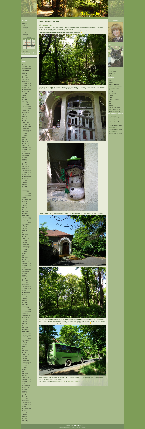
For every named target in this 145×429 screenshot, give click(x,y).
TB (64, 381)
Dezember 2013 (26, 333)
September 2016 (26, 269)
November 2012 (26, 358)
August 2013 (25, 341)
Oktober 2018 (25, 221)
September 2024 (26, 89)
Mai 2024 (24, 97)
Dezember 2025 (26, 66)
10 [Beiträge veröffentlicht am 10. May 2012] (29, 42)
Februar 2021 (25, 166)
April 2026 (24, 64)
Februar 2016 (25, 283)
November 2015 (26, 288)
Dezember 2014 (26, 310)
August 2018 (25, 225)
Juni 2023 (24, 114)
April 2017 (24, 255)
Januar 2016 (25, 284)
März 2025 (25, 78)
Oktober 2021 (25, 151)
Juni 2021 (24, 159)
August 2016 (25, 271)
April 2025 (24, 76)
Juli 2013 (24, 342)
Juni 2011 (24, 391)
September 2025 (26, 68)
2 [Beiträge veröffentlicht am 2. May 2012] (27, 41)
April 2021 (24, 163)
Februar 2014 (25, 329)
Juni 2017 (24, 252)
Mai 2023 (24, 116)
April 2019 (24, 209)
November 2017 (26, 242)
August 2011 (25, 387)
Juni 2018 (24, 228)
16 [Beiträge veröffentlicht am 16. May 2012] (27, 44)
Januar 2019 (25, 215)
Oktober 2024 (25, 87)
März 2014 (25, 327)
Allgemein (24, 23)
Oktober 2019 (25, 197)
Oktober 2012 (25, 360)
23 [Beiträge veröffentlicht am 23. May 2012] (27, 46)
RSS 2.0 (61, 381)
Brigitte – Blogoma (114, 84)
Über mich (111, 75)
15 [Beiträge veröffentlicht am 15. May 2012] (25, 44)
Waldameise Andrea (114, 111)
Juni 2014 (24, 321)
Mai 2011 (24, 393)
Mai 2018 (24, 230)
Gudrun (111, 95)
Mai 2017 (24, 254)
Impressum (112, 73)
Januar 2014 (25, 331)
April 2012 (24, 371)
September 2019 (26, 199)
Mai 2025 (24, 74)
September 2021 (26, 153)
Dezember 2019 (26, 194)
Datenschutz (112, 71)
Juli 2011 (24, 389)
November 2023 (26, 109)
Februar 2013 (25, 352)
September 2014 (26, 315)
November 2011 (26, 381)
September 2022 (26, 130)
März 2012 (25, 373)
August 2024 (25, 91)
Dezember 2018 (26, 217)
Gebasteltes (25, 27)
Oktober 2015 (25, 290)
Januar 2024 (25, 105)
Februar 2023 (25, 120)
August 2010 (25, 410)
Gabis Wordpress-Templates (78, 427)
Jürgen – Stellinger (114, 99)
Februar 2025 (25, 80)
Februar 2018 (25, 236)
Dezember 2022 (26, 124)
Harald (110, 97)
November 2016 (26, 265)
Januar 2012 (25, 377)
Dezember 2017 (26, 240)
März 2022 (25, 141)
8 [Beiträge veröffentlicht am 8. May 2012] (25, 42)
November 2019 (26, 196)
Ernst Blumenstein (114, 92)
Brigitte (111, 120)
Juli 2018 (24, 226)
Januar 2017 (25, 261)
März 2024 (25, 101)
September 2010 (26, 408)
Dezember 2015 (26, 286)
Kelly (110, 101)
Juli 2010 (24, 412)
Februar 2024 (25, 103)
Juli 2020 (24, 180)
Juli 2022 (24, 134)
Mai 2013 (24, 346)
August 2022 (25, 132)
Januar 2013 (25, 354)
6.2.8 (78, 425)
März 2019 (25, 211)
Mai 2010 (24, 416)
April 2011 (24, 395)
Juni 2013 (24, 344)
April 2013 (24, 348)
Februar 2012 (25, 375)
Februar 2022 (25, 143)
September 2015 (26, 292)
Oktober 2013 (25, 337)
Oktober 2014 (25, 314)
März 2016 (25, 281)
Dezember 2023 (26, 107)
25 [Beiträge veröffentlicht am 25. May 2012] (30, 46)
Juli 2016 (24, 273)
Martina (111, 105)
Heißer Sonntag (46, 25)
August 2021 (25, 155)
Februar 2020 (25, 190)
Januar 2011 (25, 400)
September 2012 (26, 362)
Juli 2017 (24, 250)
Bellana (111, 82)
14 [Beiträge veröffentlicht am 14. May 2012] (24, 44)
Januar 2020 (25, 192)
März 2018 (25, 234)
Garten (23, 25)
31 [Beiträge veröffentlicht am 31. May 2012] (29, 48)
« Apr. (23, 51)
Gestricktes (25, 29)
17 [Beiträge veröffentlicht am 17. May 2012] (29, 44)
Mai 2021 (24, 161)
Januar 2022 (25, 145)
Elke (110, 90)
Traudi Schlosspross (114, 109)
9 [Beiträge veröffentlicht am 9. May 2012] (27, 42)
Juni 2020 (24, 182)
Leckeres (24, 31)
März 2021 (25, 165)
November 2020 (26, 172)
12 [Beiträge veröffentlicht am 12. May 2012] (32, 42)
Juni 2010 (24, 414)
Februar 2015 (25, 306)
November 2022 (26, 126)
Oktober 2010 (25, 406)
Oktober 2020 (25, 174)
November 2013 (26, 335)
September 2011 (26, 385)
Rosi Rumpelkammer (115, 107)
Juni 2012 (24, 368)
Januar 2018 (25, 238)
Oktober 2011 (25, 383)
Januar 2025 (25, 81)
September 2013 (26, 339)
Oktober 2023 (25, 110)
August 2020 (25, 178)
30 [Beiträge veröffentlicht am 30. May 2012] (27, 48)
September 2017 (26, 246)
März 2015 (25, 304)
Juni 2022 (24, 136)
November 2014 (26, 312)
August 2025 (25, 70)
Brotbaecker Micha (114, 88)
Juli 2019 (24, 203)
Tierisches (24, 33)
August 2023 (25, 112)
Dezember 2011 (26, 379)
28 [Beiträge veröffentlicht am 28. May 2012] (24, 48)
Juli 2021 (24, 157)
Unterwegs (25, 34)
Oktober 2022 (25, 128)
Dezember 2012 (26, 356)
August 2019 (25, 201)
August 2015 (25, 294)
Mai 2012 (24, 370)
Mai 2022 (24, 137)
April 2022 (24, 139)
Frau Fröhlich (112, 94)
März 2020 (25, 188)
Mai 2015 (24, 300)
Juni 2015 (24, 298)
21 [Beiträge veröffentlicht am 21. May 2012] (24, 46)
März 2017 (25, 257)
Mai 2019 (24, 207)
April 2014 (24, 325)
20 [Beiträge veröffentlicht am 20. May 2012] (33, 44)
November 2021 (26, 149)
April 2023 (24, 118)
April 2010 (24, 418)
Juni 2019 (24, 205)
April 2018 (24, 232)
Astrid (110, 80)
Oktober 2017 (25, 244)
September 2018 (26, 223)
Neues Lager (70, 381)
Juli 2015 (24, 296)
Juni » (27, 51)
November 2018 (26, 219)
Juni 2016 (24, 275)
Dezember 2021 (26, 147)
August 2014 (25, 317)
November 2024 (26, 85)
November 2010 (26, 404)
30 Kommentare (76, 381)
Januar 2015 (25, 308)
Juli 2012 (24, 366)
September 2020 (26, 176)
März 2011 (25, 397)
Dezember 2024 (26, 83)
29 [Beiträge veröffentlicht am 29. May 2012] (25, 48)
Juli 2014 (24, 319)
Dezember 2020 (26, 170)
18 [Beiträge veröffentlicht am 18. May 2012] (30, 44)
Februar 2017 (25, 259)
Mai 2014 (24, 323)
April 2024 (24, 99)
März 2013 (25, 350)
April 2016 (24, 279)
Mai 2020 (24, 184)
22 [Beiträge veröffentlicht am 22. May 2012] (25, 46)
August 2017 (25, 248)
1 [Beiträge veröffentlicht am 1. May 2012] (25, 41)
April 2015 (24, 302)
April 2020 (24, 186)
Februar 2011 (25, 399)
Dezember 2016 (26, 263)
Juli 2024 (24, 93)
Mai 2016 (24, 277)
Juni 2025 (24, 72)
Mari (110, 103)
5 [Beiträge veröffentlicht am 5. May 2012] (32, 41)
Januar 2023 (25, 122)
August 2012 (25, 364)
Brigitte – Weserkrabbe (115, 86)
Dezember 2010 (26, 402)
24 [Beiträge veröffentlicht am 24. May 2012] (29, 46)
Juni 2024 (24, 95)
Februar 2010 (25, 422)
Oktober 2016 (25, 267)
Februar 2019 (25, 213)
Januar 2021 (25, 168)
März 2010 (25, 420)
